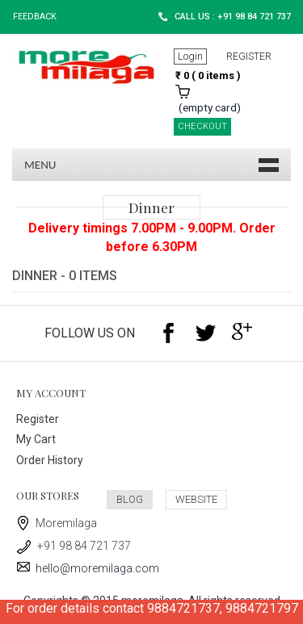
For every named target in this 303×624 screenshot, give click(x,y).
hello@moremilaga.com (87, 568)
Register (37, 419)
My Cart (36, 439)
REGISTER (248, 56)
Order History (49, 460)
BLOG (129, 499)
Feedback (35, 16)
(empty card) (210, 107)
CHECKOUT (202, 126)
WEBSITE (196, 499)
